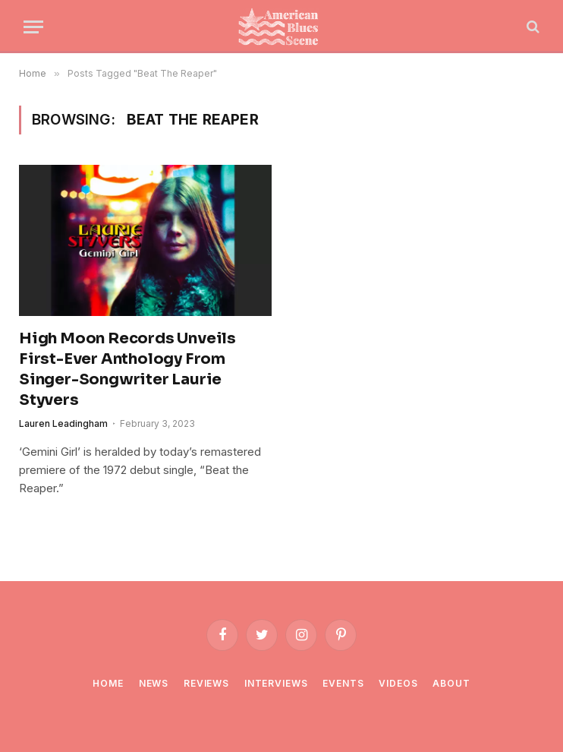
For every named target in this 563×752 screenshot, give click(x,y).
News (153, 683)
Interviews (275, 683)
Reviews (206, 683)
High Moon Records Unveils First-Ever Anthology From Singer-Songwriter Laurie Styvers (127, 369)
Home (108, 683)
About (451, 683)
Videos (398, 683)
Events (342, 683)
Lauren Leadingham (63, 423)
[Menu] (33, 27)
